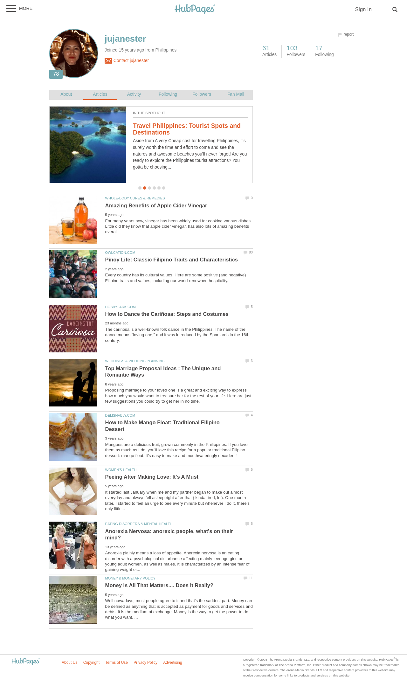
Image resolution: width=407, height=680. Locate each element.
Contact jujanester (127, 61)
